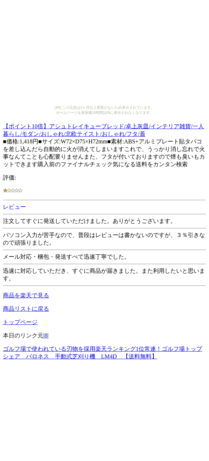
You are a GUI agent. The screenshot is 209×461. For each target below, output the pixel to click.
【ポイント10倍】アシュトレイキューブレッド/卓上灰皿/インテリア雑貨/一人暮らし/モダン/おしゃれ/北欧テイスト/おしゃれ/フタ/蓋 (103, 129)
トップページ (20, 322)
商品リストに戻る (26, 309)
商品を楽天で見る (26, 295)
